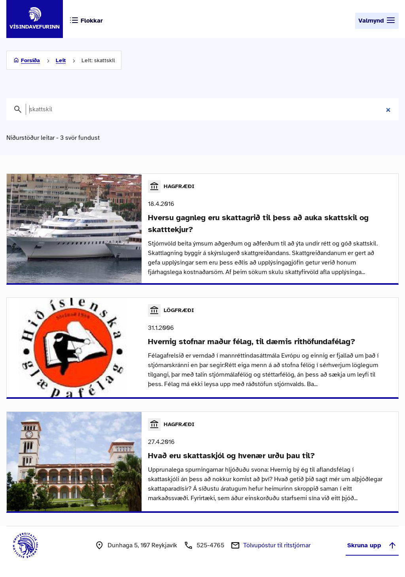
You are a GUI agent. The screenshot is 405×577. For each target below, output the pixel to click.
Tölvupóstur (276, 545)
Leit (61, 60)
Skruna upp (372, 545)
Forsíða (30, 60)
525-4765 (210, 545)
